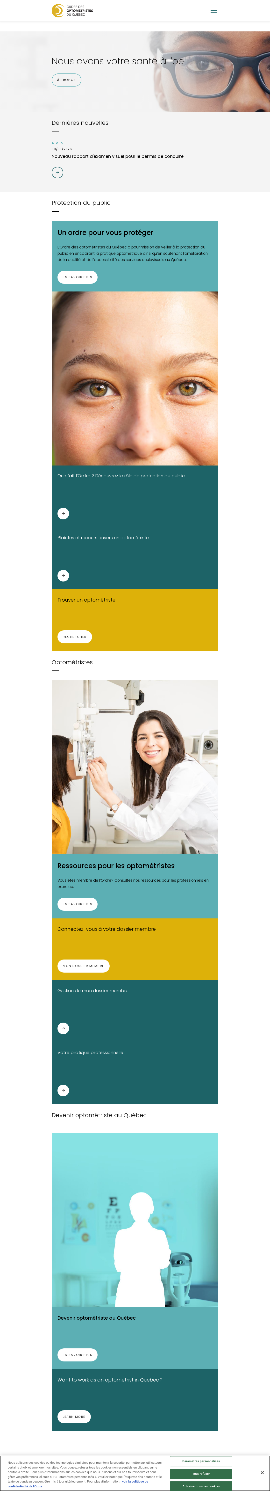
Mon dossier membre (83, 965)
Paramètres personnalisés (201, 1464)
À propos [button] (66, 80)
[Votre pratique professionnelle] (63, 1090)
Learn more (74, 1416)
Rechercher (75, 636)
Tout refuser (201, 1476)
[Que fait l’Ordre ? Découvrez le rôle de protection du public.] (63, 513)
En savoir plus (77, 277)
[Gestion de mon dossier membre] (63, 1028)
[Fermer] (262, 1475)
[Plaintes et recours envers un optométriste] (63, 576)
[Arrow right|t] (57, 172)
